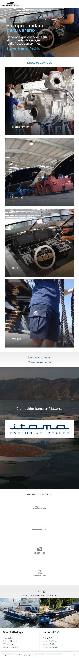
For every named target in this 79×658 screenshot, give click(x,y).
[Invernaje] (39, 172)
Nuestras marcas (39, 357)
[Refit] (39, 243)
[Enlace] (10, 4)
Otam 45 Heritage (13, 632)
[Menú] (75, 4)
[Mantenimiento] (39, 101)
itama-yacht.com (39, 442)
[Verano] (39, 313)
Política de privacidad (30, 656)
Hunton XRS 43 (51, 632)
